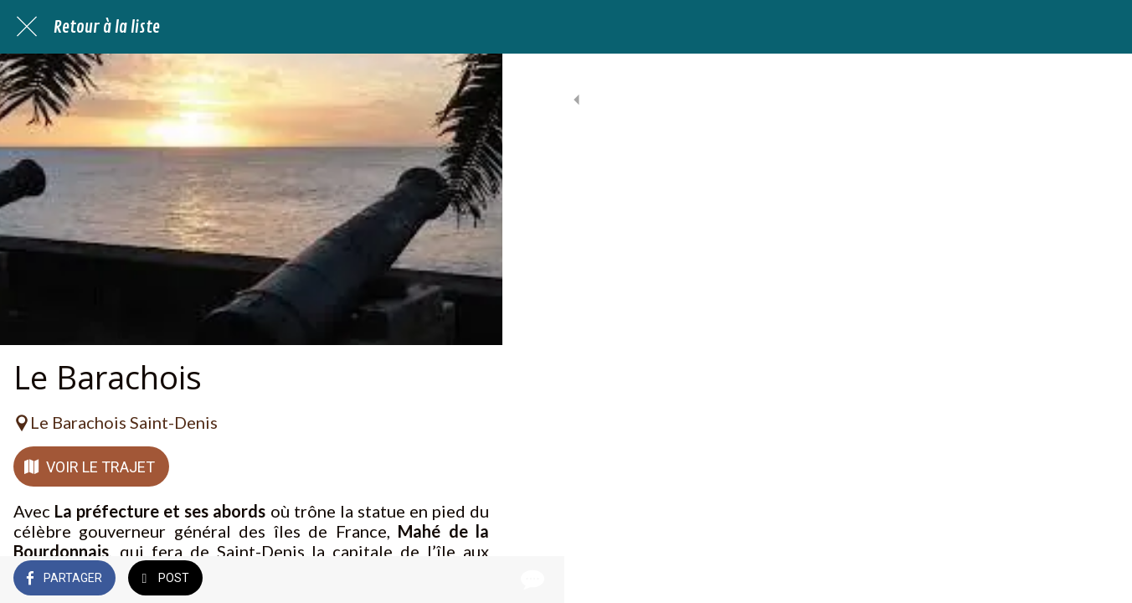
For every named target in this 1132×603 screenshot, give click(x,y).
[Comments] (469, 579)
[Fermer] (27, 27)
